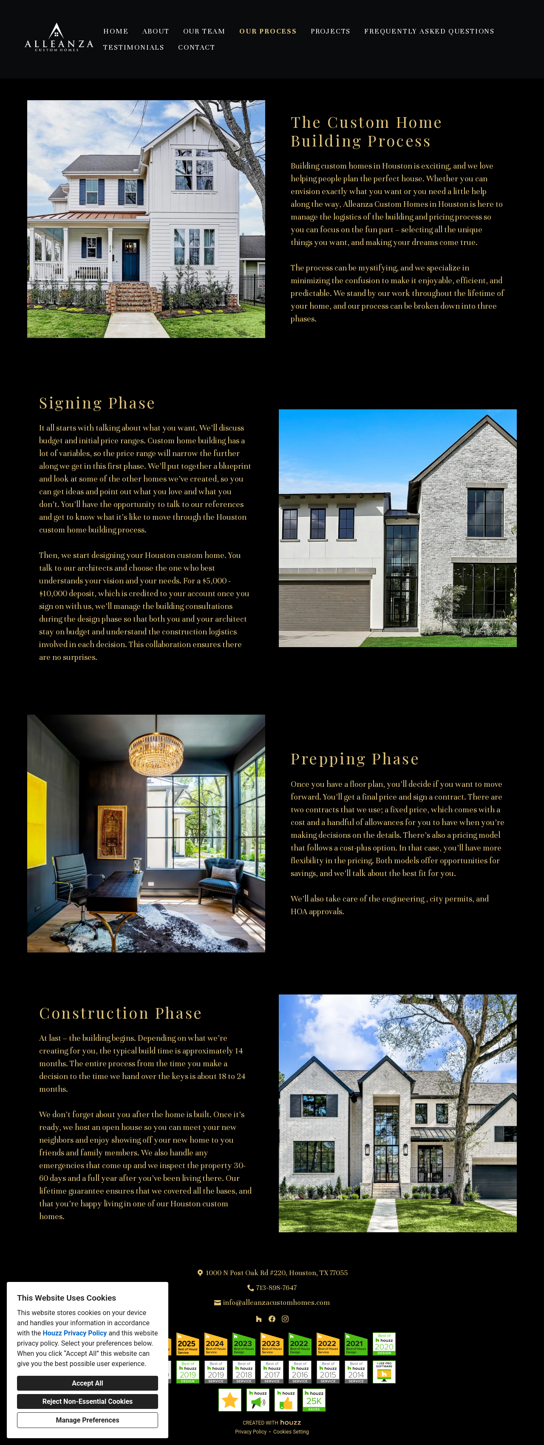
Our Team (204, 31)
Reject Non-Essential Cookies (87, 1401)
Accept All (87, 1383)
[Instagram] (285, 1319)
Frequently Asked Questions (429, 31)
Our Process (268, 31)
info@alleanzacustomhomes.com (276, 1302)
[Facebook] (271, 1319)
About (156, 31)
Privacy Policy (250, 1432)
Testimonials (133, 47)
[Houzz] (259, 1319)
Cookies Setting (291, 1432)
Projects (331, 31)
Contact (196, 47)
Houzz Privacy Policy (74, 1333)
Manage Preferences (87, 1420)
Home (115, 31)
